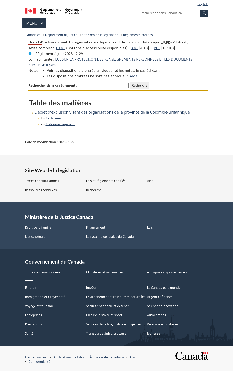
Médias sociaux (36, 357)
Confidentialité (39, 362)
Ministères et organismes (105, 272)
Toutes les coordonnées (42, 272)
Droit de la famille (38, 227)
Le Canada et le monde (164, 287)
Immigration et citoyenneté (45, 297)
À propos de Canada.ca (107, 357)
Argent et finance (160, 297)
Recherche (94, 190)
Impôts (91, 287)
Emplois (31, 287)
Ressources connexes (41, 190)
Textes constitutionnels (42, 181)
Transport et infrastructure (106, 333)
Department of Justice (61, 35)
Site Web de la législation (100, 35)
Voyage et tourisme (39, 306)
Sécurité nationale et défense (107, 306)
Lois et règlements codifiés (106, 181)
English (203, 4)
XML (134, 48)
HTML (60, 48)
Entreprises (33, 315)
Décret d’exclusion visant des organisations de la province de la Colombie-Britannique (112, 112)
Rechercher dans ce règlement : (52, 85)
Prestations (33, 324)
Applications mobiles (68, 357)
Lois (150, 227)
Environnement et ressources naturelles (115, 297)
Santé (29, 333)
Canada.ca (33, 35)
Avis (133, 357)
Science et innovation (162, 306)
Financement (95, 227)
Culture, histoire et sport (104, 315)
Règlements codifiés (138, 35)
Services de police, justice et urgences (114, 324)
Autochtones (156, 315)
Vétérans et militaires (162, 324)
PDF (157, 48)
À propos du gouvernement (167, 272)
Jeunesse (153, 333)
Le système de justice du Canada (110, 236)
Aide (133, 76)
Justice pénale (35, 236)
